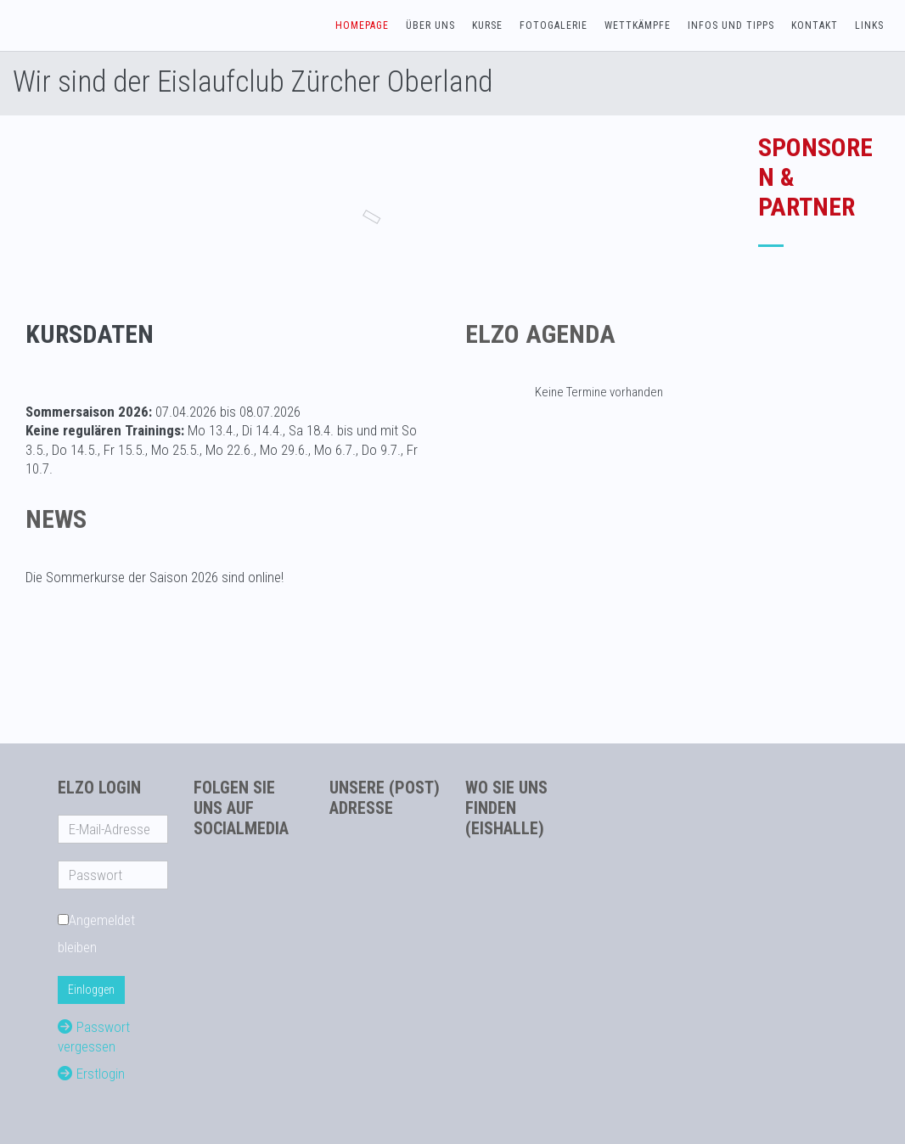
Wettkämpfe (637, 25)
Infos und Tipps (731, 25)
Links (869, 25)
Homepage (362, 25)
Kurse (487, 25)
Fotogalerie (553, 25)
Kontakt (814, 25)
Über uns (430, 25)
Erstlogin (91, 1073)
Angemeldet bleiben (96, 933)
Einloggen (91, 989)
